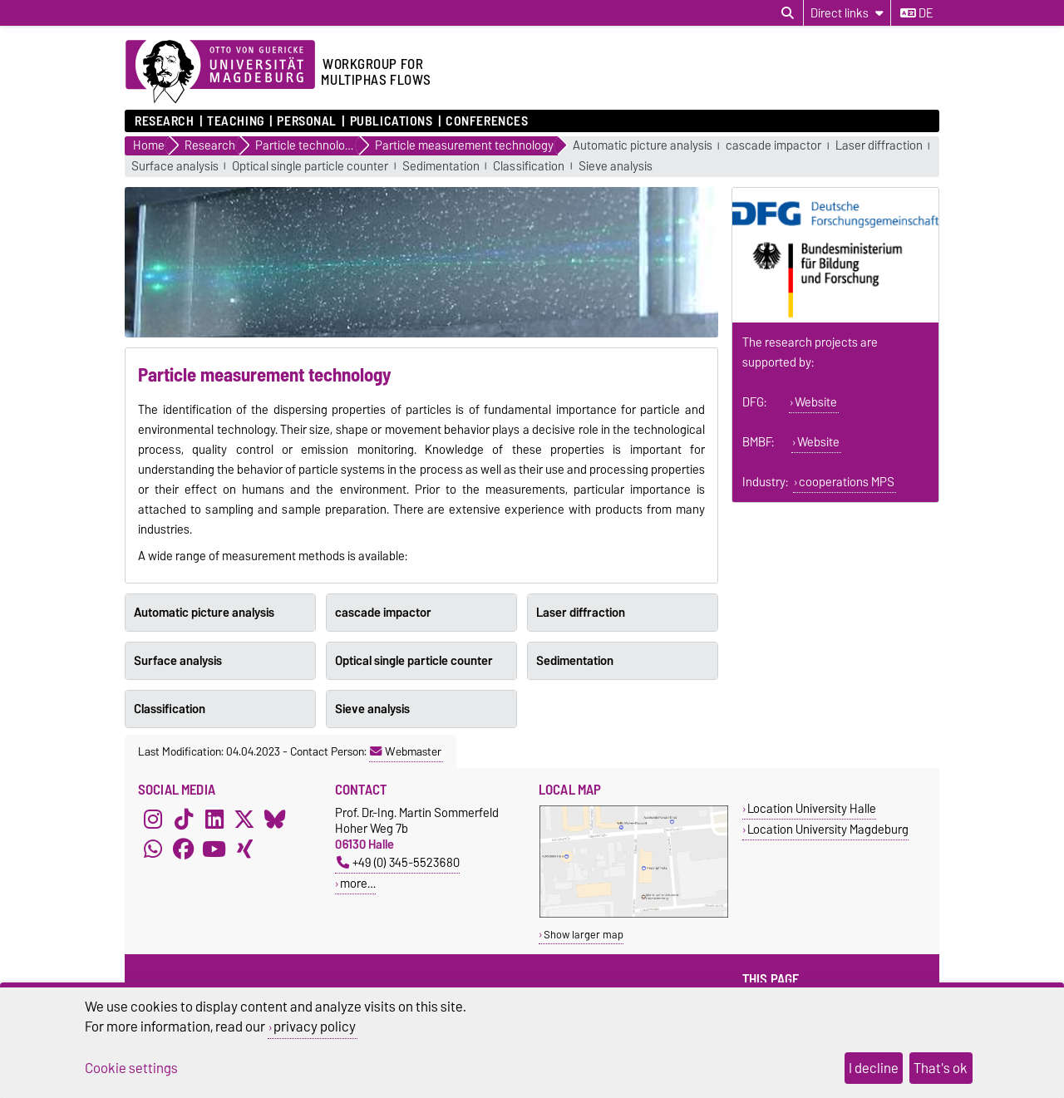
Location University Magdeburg (828, 829)
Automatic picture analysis (642, 145)
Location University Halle (811, 808)
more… (358, 883)
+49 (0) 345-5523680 (398, 862)
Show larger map (583, 934)
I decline (874, 1068)
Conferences (487, 121)
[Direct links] (847, 13)
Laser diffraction (879, 145)
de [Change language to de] (916, 13)
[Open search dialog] (787, 13)
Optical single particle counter (310, 166)
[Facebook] (184, 849)
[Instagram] (153, 820)
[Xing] (244, 849)
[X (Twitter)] (244, 820)
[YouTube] (214, 849)
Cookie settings (131, 1068)
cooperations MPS (846, 482)
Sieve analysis (616, 166)
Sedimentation (441, 166)
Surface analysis (175, 166)
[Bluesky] (275, 820)
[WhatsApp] (153, 849)
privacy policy (314, 1026)
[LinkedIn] (214, 820)
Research (164, 121)
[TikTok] (184, 820)
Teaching (235, 121)
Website (816, 402)
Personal (306, 121)
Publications (391, 121)
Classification (528, 166)
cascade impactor (773, 145)
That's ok (941, 1068)
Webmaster (405, 751)
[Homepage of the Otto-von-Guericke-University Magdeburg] (220, 72)
